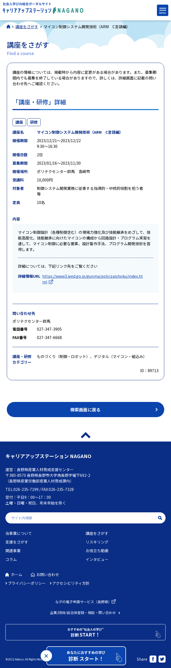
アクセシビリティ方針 (71, 583)
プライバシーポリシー (27, 583)
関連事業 (13, 550)
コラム (11, 559)
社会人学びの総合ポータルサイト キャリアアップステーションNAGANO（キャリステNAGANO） (43, 9)
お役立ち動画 (97, 550)
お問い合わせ (47, 574)
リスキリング (97, 542)
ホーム (16, 574)
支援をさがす (16, 542)
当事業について (18, 533)
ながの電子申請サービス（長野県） (83, 601)
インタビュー (97, 559)
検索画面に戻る (85, 409)
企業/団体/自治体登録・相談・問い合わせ (83, 612)
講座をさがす (97, 533)
